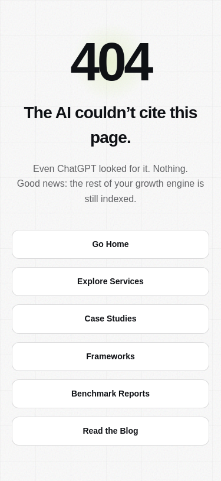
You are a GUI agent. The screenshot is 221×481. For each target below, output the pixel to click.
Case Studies (111, 318)
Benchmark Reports (110, 393)
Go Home (110, 244)
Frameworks (110, 356)
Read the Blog (110, 431)
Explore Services (110, 281)
